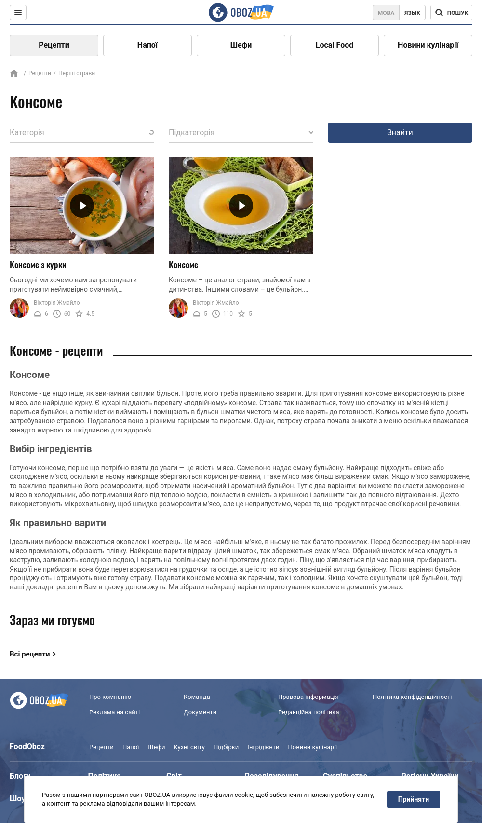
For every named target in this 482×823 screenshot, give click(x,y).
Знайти (400, 132)
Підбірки (226, 747)
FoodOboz (27, 746)
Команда (197, 696)
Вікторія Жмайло (57, 302)
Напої (147, 45)
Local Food (334, 45)
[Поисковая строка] (451, 12)
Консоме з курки (38, 264)
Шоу (17, 798)
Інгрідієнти (263, 747)
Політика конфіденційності (412, 696)
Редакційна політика (308, 712)
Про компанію (110, 696)
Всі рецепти (30, 654)
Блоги (20, 776)
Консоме (183, 264)
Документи (200, 712)
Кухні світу (189, 747)
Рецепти (54, 45)
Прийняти (413, 799)
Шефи (241, 45)
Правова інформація (308, 696)
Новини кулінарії (428, 45)
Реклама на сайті (114, 712)
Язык (412, 13)
